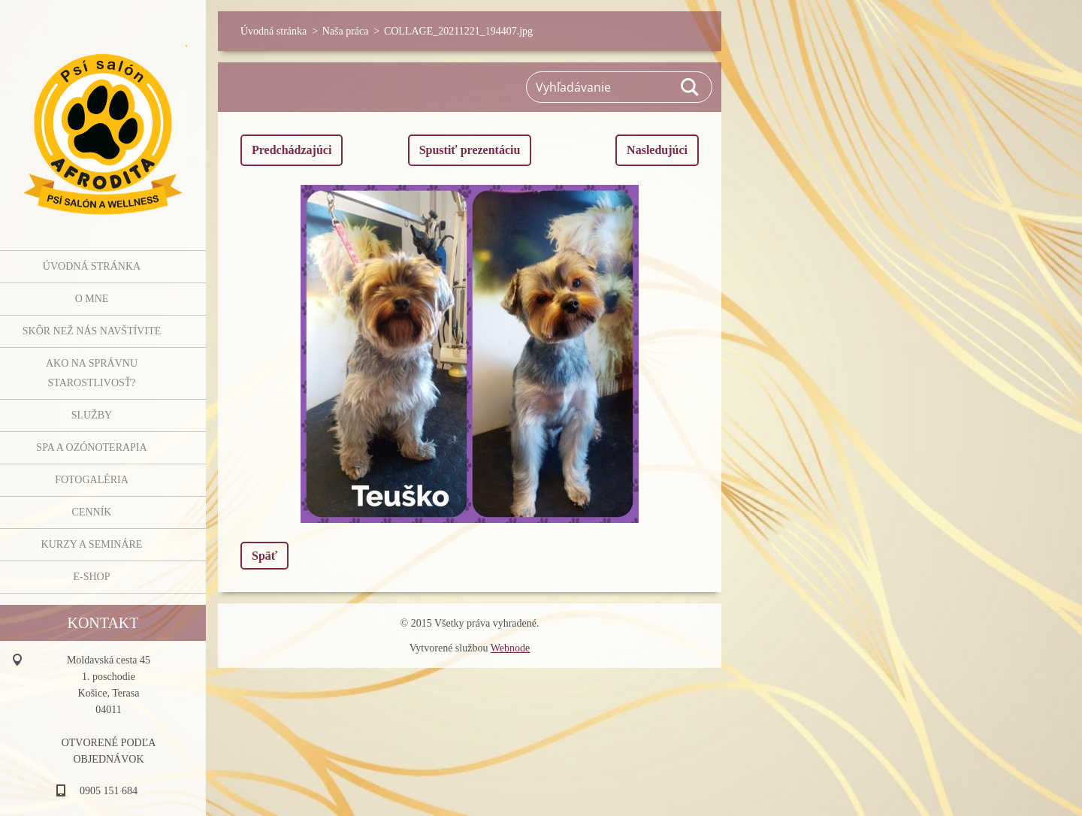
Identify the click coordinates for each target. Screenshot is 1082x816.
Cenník (92, 512)
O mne (92, 298)
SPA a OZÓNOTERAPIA (91, 447)
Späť (264, 555)
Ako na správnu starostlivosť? (92, 373)
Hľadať (690, 87)
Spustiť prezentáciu (470, 150)
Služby (91, 415)
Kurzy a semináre (92, 544)
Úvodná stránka (92, 266)
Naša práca (345, 31)
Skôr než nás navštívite (92, 331)
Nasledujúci (657, 150)
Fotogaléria (91, 479)
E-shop (91, 576)
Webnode (510, 648)
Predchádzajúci (291, 150)
